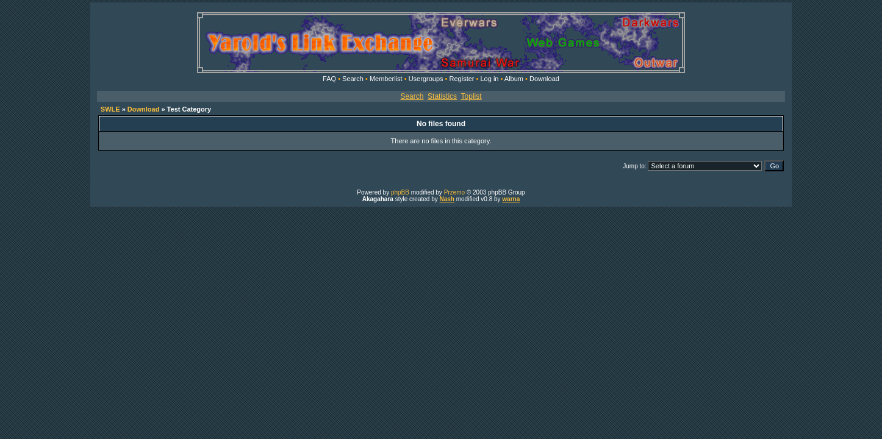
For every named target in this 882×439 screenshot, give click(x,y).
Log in (489, 78)
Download (544, 78)
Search (353, 78)
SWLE (110, 109)
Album (513, 78)
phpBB (400, 192)
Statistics (442, 96)
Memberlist (386, 78)
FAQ (329, 78)
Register (462, 78)
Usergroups (426, 78)
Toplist (471, 96)
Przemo (454, 192)
